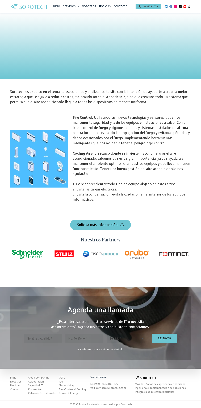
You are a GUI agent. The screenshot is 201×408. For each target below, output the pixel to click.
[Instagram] (175, 6)
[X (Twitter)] (180, 6)
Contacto (121, 6)
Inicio (56, 6)
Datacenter (35, 389)
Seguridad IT (35, 385)
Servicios (71, 7)
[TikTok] (189, 6)
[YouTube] (184, 6)
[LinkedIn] (166, 6)
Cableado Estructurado (42, 393)
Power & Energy (68, 393)
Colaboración (36, 381)
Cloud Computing (38, 377)
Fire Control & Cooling (72, 389)
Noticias (105, 6)
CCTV (62, 377)
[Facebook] (170, 6)
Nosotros (89, 6)
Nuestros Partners (100, 239)
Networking (66, 385)
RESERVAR (164, 338)
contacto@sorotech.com (111, 388)
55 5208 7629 (110, 384)
